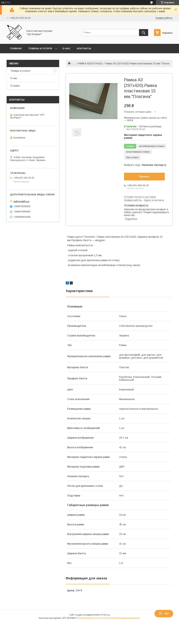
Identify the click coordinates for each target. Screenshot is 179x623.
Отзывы (15, 85)
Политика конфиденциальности (123, 618)
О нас (66, 48)
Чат (164, 613)
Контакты (84, 48)
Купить (144, 176)
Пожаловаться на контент (92, 618)
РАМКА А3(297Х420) (90, 63)
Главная (16, 48)
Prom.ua (105, 615)
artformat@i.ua (21, 201)
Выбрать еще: (145, 164)
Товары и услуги (40, 48)
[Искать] (143, 32)
